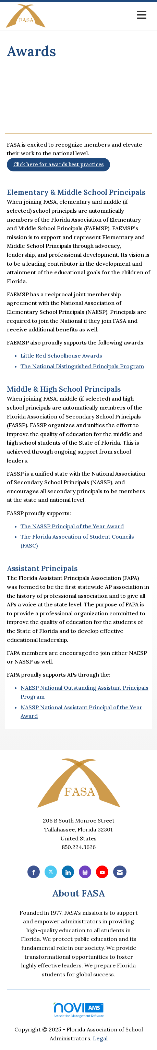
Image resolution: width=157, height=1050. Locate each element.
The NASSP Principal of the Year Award (72, 526)
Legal (100, 1038)
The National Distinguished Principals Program (82, 366)
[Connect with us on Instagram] (85, 872)
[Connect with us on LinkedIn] (68, 872)
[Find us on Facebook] (33, 872)
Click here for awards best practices (58, 164)
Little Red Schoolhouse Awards (61, 355)
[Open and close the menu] (98, 15)
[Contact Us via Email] (119, 872)
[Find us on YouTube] (102, 872)
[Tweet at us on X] (51, 872)
